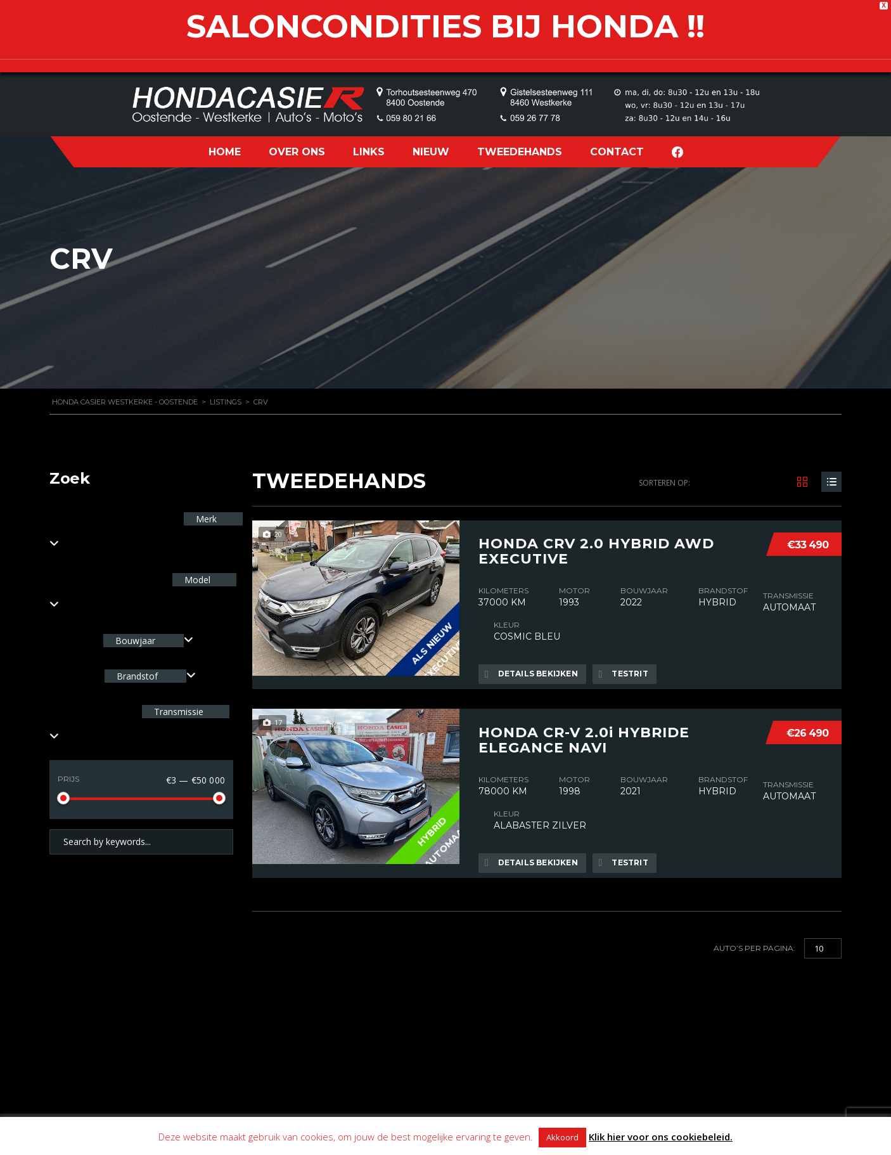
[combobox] (148, 640)
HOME (224, 152)
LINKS (369, 152)
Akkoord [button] (562, 1137)
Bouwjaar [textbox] (135, 641)
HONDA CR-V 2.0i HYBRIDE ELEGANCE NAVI (583, 738)
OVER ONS (297, 152)
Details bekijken (532, 673)
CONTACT (617, 152)
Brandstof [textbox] (137, 676)
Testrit (624, 673)
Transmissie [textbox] (177, 712)
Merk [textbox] (205, 519)
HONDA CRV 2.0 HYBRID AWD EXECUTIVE (596, 551)
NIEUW (431, 152)
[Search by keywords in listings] (141, 842)
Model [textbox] (196, 580)
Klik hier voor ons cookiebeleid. (661, 1136)
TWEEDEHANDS (519, 152)
